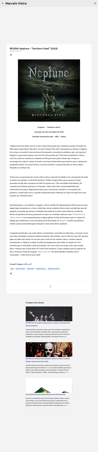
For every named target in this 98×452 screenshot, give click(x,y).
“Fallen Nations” (16, 217)
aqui (29, 264)
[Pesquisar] (95, 3)
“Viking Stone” (78, 214)
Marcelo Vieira (16, 3)
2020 (12, 269)
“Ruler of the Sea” (44, 252)
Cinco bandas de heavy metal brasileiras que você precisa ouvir (45, 394)
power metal (41, 269)
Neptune (30, 269)
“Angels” (62, 221)
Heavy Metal (20, 269)
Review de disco (53, 269)
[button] (11, 55)
